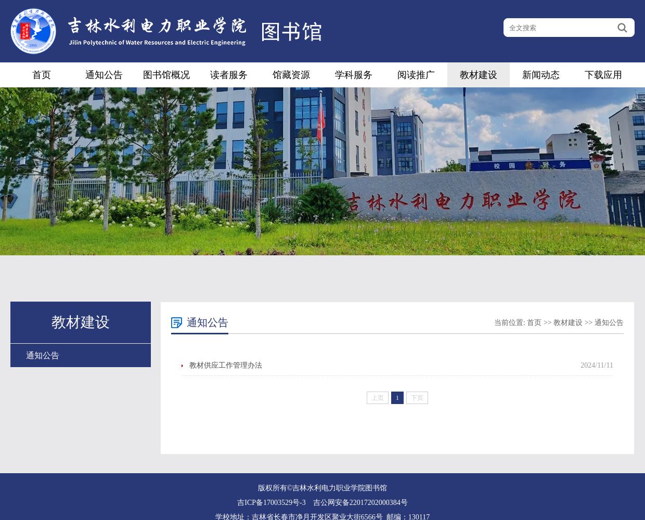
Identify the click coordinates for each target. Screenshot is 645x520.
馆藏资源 (291, 75)
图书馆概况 (166, 75)
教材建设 (478, 75)
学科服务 (353, 75)
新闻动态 (541, 75)
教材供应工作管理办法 (225, 365)
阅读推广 (416, 75)
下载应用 (603, 75)
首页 (41, 75)
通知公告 (104, 75)
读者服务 (229, 75)
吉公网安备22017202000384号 (360, 502)
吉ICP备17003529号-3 (271, 502)
